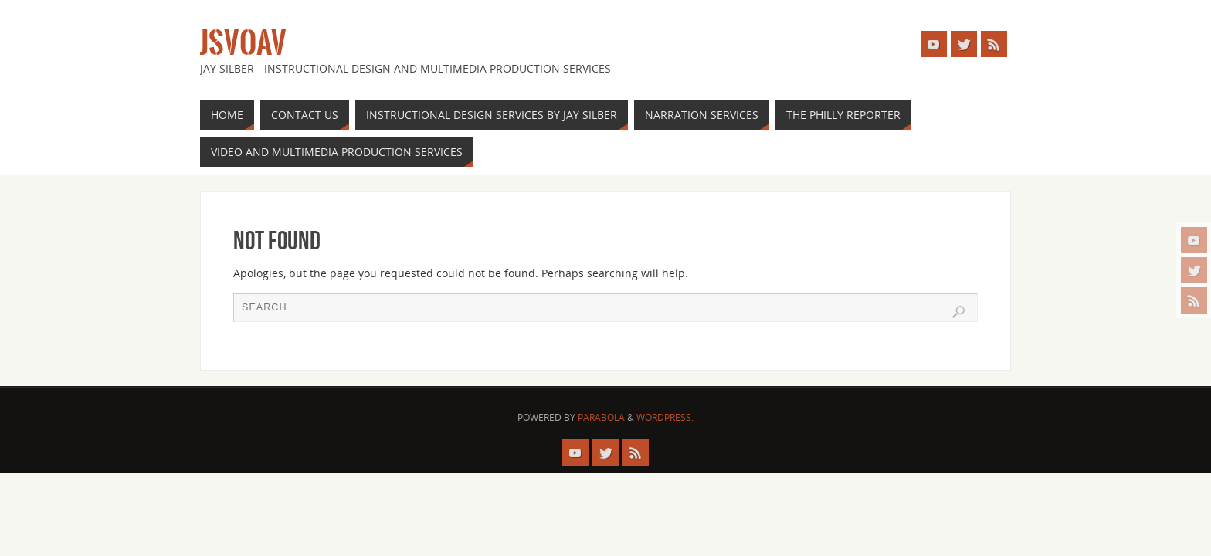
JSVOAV (243, 43)
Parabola (601, 417)
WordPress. (665, 417)
